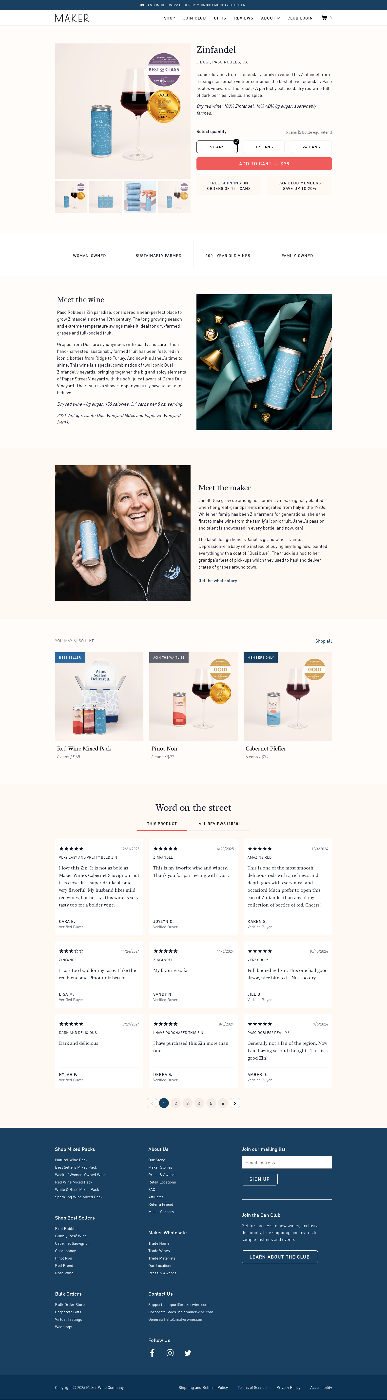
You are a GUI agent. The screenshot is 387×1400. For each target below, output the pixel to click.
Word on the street (193, 807)
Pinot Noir (164, 748)
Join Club (194, 17)
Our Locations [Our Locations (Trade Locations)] (160, 1265)
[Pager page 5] (211, 1103)
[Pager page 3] (188, 1103)
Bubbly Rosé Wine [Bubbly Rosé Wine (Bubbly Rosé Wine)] (71, 1236)
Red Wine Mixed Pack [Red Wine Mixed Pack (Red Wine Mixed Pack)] (74, 1182)
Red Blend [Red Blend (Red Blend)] (64, 1265)
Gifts (220, 17)
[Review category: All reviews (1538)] (219, 826)
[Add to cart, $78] (264, 163)
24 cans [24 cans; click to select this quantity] (311, 146)
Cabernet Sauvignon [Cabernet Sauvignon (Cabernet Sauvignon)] (72, 1243)
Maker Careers (161, 1211)
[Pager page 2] (176, 1103)
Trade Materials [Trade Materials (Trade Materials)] (161, 1258)
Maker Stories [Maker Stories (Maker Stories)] (160, 1167)
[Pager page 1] (164, 1103)
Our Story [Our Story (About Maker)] (156, 1160)
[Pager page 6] (223, 1103)
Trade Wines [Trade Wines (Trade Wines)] (159, 1250)
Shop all (323, 640)
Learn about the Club (280, 1256)
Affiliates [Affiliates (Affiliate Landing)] (156, 1197)
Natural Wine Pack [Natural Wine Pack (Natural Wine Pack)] (71, 1160)
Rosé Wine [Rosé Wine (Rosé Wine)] (64, 1273)
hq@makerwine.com (195, 1312)
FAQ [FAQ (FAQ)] (151, 1189)
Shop (169, 17)
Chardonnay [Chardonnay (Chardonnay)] (65, 1250)
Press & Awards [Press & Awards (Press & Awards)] (162, 1174)
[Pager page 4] (199, 1103)
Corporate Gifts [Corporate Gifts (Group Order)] (68, 1312)
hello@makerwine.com (183, 1319)
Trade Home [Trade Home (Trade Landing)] (158, 1243)
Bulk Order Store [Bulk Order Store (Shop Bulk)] (70, 1304)
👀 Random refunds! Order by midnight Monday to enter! (193, 4)
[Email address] (287, 1162)
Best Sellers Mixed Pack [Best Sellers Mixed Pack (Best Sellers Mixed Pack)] (76, 1167)
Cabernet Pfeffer (266, 748)
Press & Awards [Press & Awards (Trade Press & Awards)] (162, 1273)
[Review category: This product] (162, 826)
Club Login (300, 17)
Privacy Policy (288, 1387)
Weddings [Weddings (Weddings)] (63, 1326)
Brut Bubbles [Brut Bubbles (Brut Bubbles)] (66, 1228)
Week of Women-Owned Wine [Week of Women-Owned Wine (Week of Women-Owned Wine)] (80, 1174)
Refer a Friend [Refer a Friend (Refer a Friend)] (160, 1204)
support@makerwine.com (186, 1304)
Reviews (243, 17)
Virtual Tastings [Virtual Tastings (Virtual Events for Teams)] (68, 1319)
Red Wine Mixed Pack (84, 748)
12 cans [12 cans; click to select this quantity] (264, 146)
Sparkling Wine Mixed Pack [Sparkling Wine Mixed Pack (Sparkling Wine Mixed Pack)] (79, 1197)
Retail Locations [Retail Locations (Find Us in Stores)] (162, 1182)
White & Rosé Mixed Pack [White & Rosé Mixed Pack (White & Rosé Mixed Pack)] (77, 1189)
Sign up (260, 1178)
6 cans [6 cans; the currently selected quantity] (224, 144)
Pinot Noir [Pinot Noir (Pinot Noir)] (64, 1258)
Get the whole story (217, 580)
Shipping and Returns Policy (203, 1387)
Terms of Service (252, 1387)
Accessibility (321, 1387)
